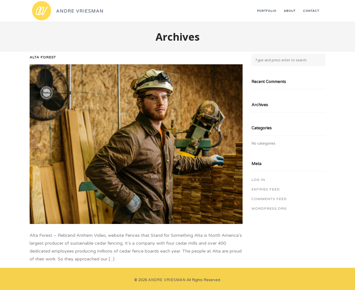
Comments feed (269, 199)
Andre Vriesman (167, 280)
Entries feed (265, 189)
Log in (258, 180)
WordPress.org (268, 208)
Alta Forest (43, 57)
